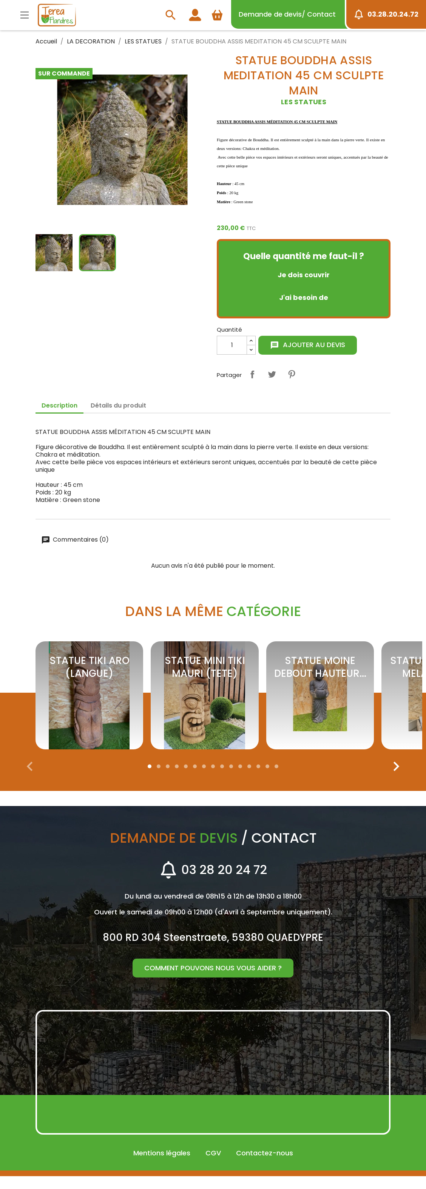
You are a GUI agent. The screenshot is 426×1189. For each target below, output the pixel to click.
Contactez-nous (264, 1166)
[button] (149, 779)
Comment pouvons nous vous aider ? (213, 980)
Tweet (271, 374)
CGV (213, 1166)
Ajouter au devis (307, 344)
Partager (252, 374)
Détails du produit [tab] (118, 405)
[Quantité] (232, 345)
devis (287, 14)
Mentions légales (161, 1166)
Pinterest (291, 374)
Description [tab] (59, 405)
